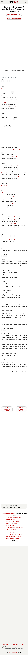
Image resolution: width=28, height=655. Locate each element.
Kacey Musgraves (8, 513)
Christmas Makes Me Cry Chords (14, 527)
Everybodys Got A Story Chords (14, 535)
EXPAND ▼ (14, 540)
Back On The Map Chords (12, 521)
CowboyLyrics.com (13, 652)
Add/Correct (6, 644)
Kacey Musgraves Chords (14, 14)
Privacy (23, 644)
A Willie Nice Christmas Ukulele (14, 517)
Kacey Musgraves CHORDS (7, 409)
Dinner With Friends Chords (13, 531)
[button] (2, 2)
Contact (13, 644)
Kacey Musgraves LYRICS (21, 409)
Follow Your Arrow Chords (12, 538)
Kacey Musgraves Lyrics (14, 18)
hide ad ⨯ (7, 125)
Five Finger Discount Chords (13, 536)
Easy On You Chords (11, 533)
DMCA (18, 644)
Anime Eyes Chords (11, 519)
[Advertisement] (14, 53)
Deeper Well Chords (11, 529)
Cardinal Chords (10, 525)
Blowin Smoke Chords (11, 523)
